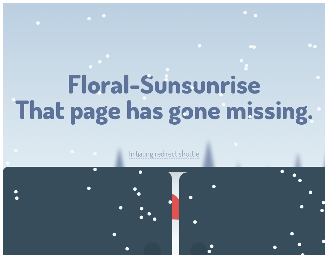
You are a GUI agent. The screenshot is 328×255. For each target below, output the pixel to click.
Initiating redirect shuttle (164, 153)
